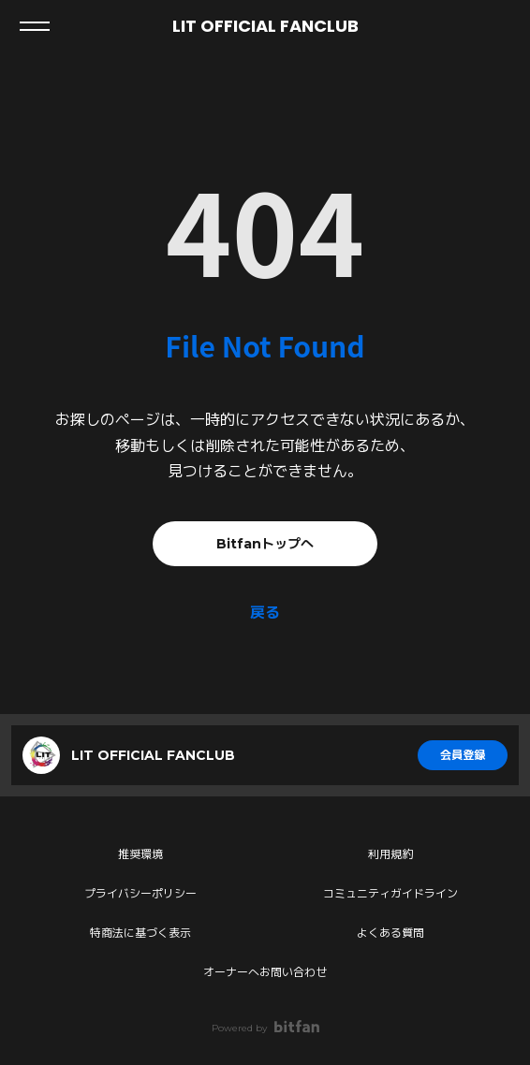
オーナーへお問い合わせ (265, 972)
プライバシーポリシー (140, 893)
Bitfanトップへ (265, 543)
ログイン (500, 26)
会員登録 (462, 755)
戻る (265, 612)
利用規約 (390, 854)
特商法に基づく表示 (140, 933)
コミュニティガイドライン (390, 893)
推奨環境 (140, 854)
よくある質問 (390, 933)
